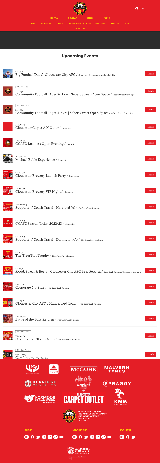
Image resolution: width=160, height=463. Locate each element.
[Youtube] (61, 437)
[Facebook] (32, 437)
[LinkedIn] (50, 437)
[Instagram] (26, 437)
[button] (72, 18)
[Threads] (44, 437)
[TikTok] (55, 437)
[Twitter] (38, 437)
